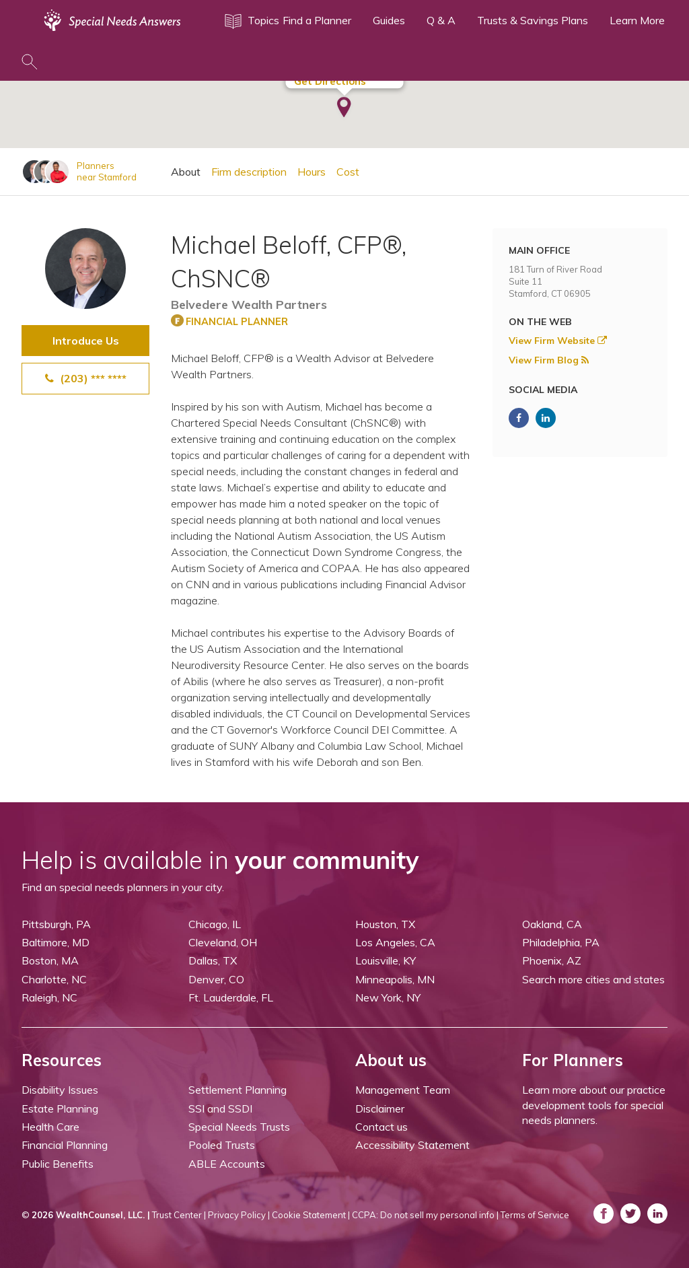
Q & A (441, 20)
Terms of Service (535, 1214)
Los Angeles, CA (395, 942)
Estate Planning (60, 1108)
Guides (389, 20)
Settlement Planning (237, 1089)
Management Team (402, 1089)
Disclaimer (379, 1108)
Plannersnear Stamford (107, 171)
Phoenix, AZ (551, 960)
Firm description (249, 171)
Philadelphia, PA (561, 942)
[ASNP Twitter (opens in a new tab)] (630, 1213)
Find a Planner (317, 20)
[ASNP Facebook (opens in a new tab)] (519, 418)
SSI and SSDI (220, 1108)
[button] (344, 108)
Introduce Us (85, 340)
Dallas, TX (212, 960)
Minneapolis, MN (395, 979)
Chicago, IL (214, 924)
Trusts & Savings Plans (532, 20)
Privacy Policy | (239, 1214)
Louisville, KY (385, 960)
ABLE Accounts (226, 1163)
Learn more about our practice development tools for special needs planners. (593, 1105)
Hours (311, 171)
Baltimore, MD (55, 942)
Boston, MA (50, 960)
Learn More (637, 20)
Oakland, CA (552, 924)
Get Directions (330, 81)
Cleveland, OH (222, 942)
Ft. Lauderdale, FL (230, 997)
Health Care (50, 1126)
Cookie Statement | (311, 1214)
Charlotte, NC (54, 979)
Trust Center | (179, 1214)
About (186, 171)
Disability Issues (60, 1089)
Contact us (381, 1126)
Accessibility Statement (412, 1145)
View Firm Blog (549, 360)
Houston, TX (385, 924)
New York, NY (388, 997)
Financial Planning (65, 1145)
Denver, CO (216, 979)
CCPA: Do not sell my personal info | (425, 1214)
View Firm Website (558, 340)
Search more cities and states (593, 979)
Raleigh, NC (49, 997)
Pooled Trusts (221, 1145)
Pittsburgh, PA (56, 924)
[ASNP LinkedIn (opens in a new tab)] (546, 418)
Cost (347, 171)
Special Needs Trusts (239, 1126)
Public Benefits (58, 1163)
